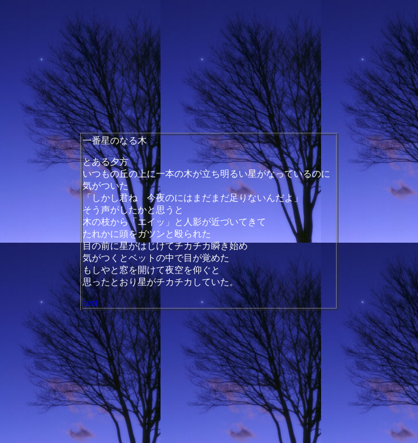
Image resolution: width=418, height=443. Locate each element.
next (91, 302)
